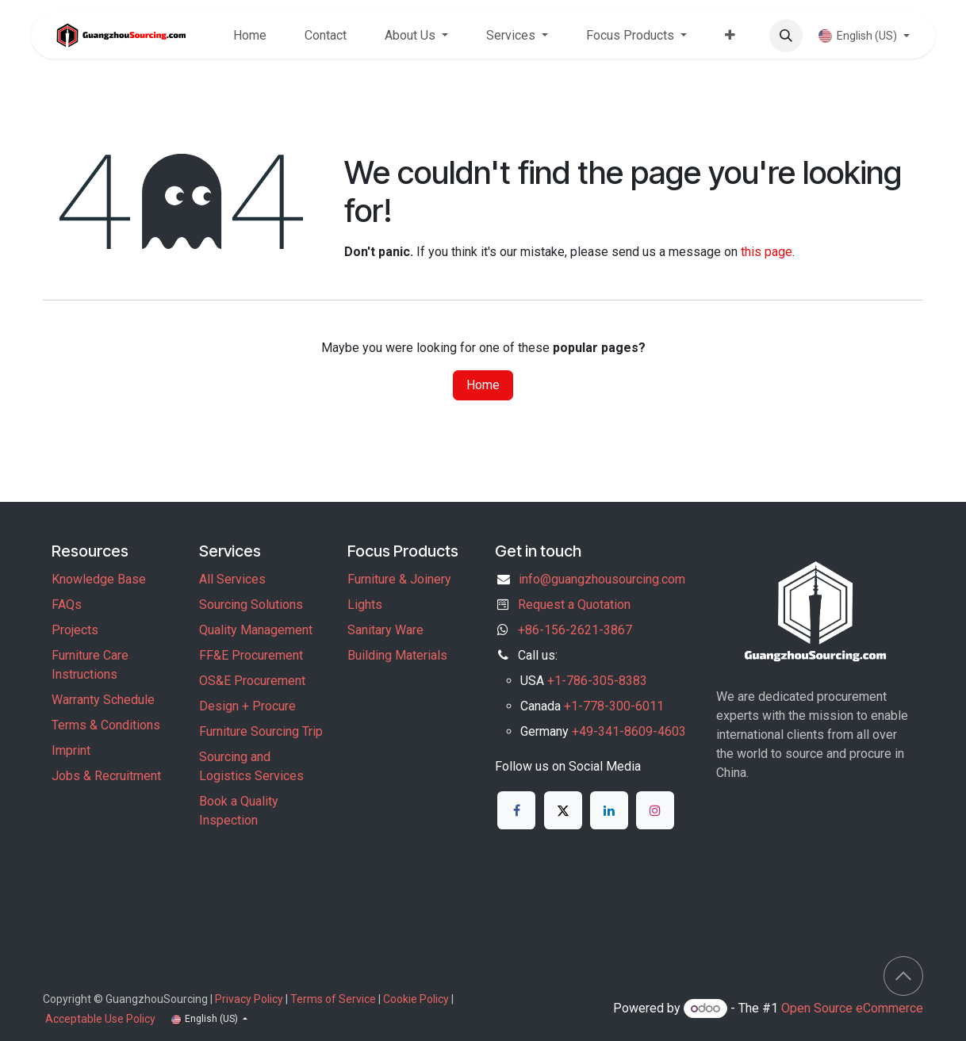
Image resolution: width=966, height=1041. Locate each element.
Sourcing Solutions (251, 604)
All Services (232, 579)
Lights (364, 604)
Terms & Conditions (106, 725)
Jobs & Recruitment (106, 775)
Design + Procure (247, 706)
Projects (75, 629)
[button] (786, 35)
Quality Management (255, 629)
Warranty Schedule (103, 699)
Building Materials (397, 655)
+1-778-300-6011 (614, 706)
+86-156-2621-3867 (575, 629)
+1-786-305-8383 (597, 680)
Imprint (71, 750)
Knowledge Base (99, 579)
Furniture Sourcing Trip (261, 731)
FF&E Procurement (251, 655)
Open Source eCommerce (852, 1008)
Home (483, 384)
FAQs (67, 604)
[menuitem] (250, 36)
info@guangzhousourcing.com (602, 579)
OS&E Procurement (252, 680)
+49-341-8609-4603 (629, 731)
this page (766, 251)
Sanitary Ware (385, 629)
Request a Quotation (574, 604)
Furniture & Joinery (399, 579)
